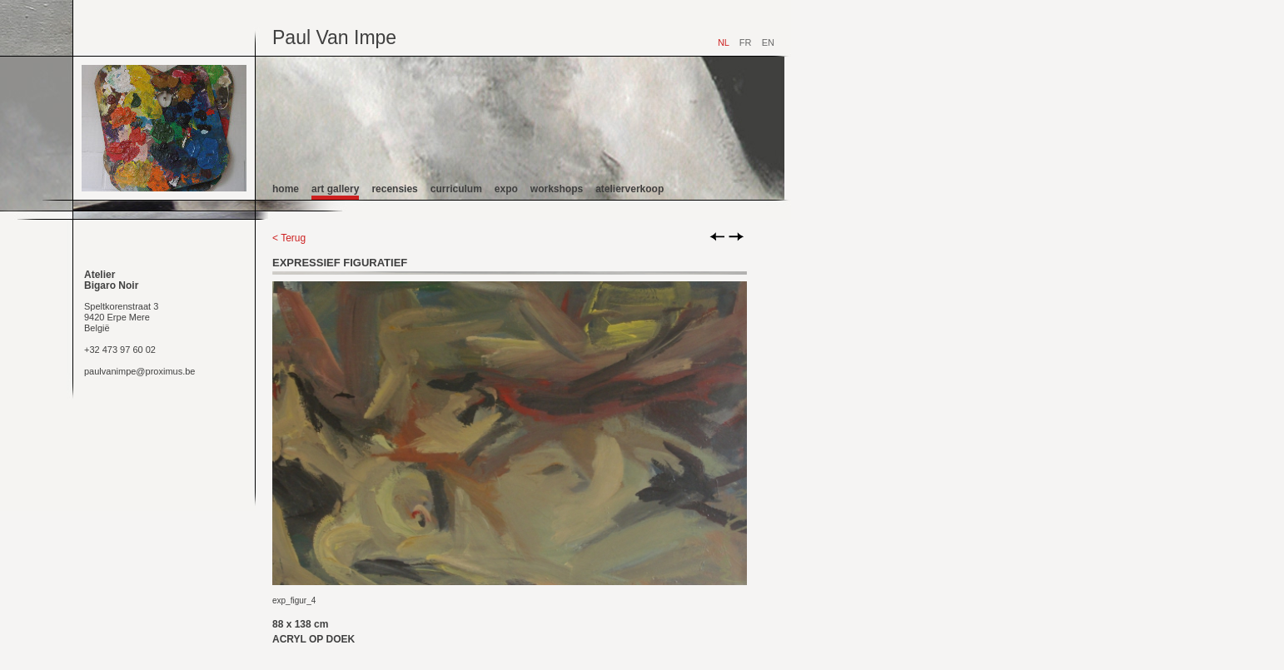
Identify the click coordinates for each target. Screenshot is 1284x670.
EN (768, 42)
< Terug (289, 238)
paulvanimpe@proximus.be (139, 371)
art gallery (335, 189)
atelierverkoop (629, 189)
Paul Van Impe (334, 37)
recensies (394, 189)
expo (506, 189)
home (285, 189)
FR (745, 42)
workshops (556, 189)
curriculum (456, 189)
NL (723, 42)
